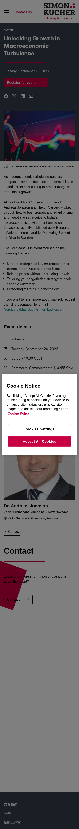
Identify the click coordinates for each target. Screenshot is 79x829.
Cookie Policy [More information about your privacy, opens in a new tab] (19, 413)
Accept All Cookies (39, 441)
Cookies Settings (39, 429)
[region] (39, 414)
